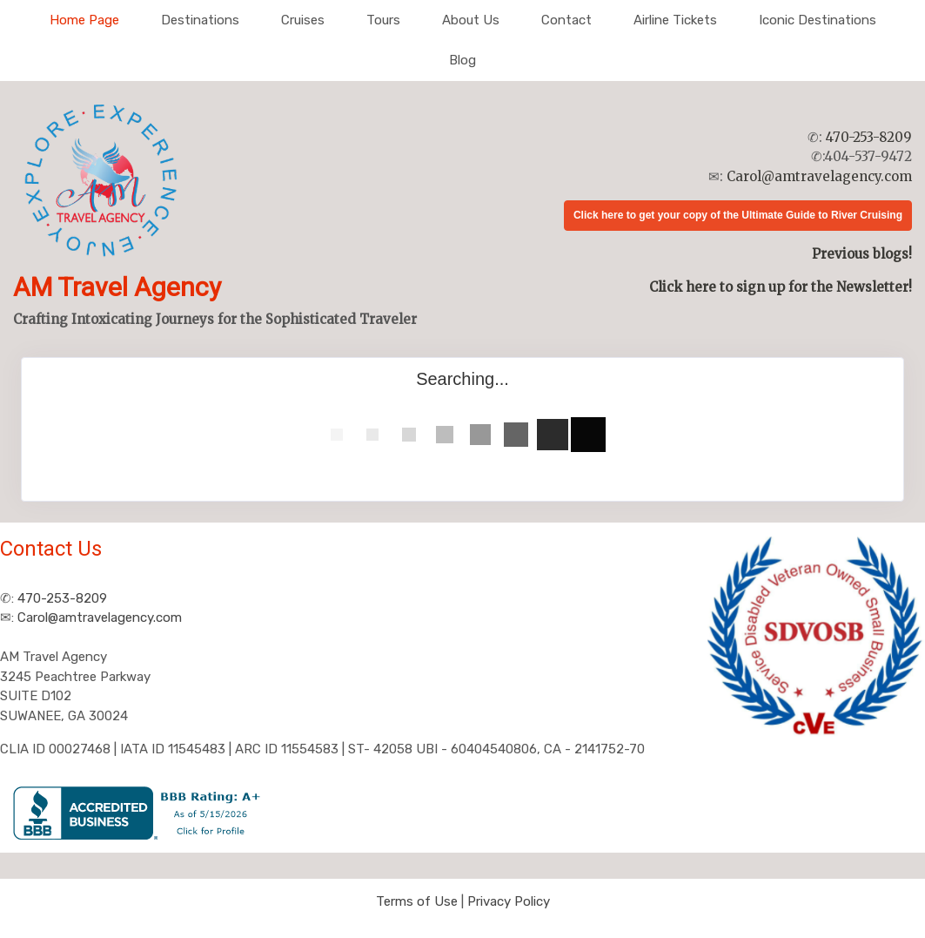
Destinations (200, 20)
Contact (566, 20)
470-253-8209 (869, 137)
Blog (462, 60)
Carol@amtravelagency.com (819, 176)
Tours (383, 20)
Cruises (303, 20)
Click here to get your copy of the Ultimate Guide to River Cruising (737, 215)
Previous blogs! (862, 254)
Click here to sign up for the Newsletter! (780, 287)
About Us (470, 20)
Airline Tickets (675, 20)
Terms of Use (417, 901)
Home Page (84, 20)
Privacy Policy (508, 901)
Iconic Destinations (817, 20)
